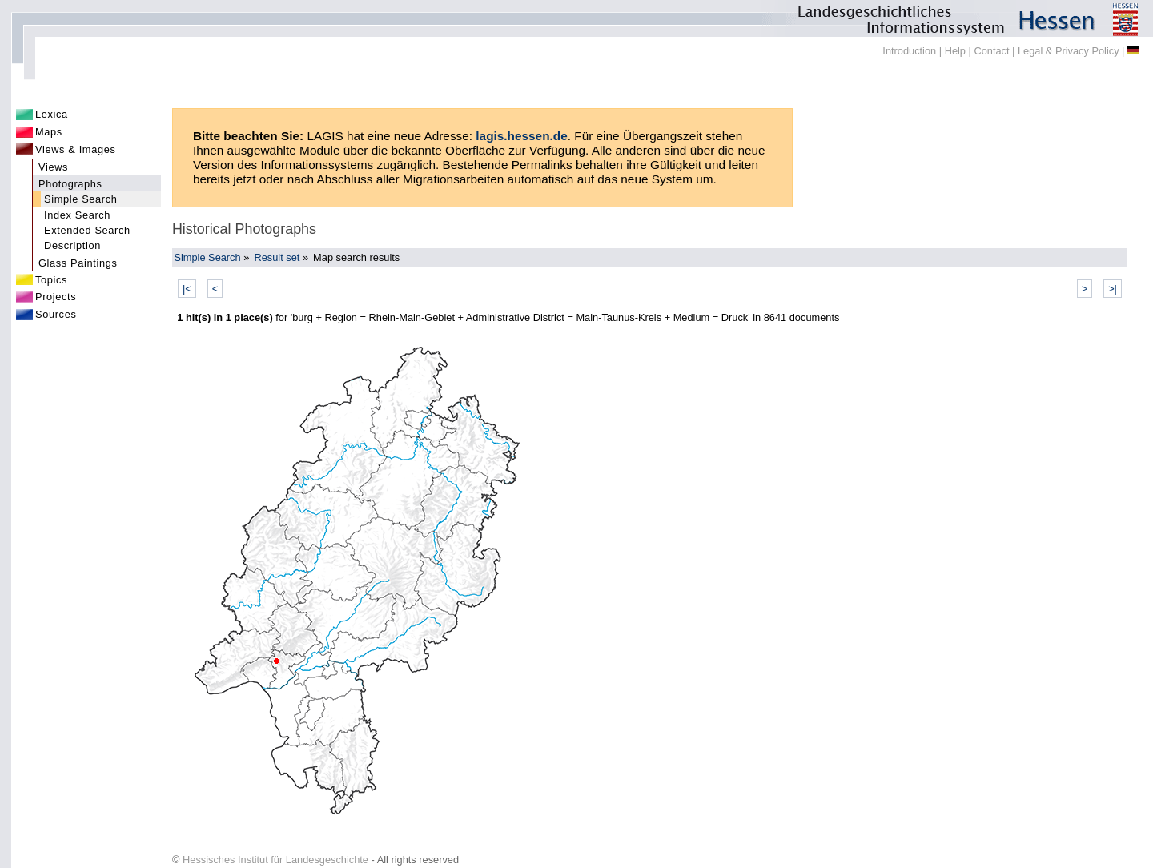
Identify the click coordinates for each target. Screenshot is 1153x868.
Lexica (51, 114)
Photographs (70, 184)
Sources (55, 314)
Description (72, 245)
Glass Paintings (78, 263)
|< (187, 289)
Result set (276, 257)
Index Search (77, 215)
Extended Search (87, 230)
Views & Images (75, 149)
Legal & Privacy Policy (1068, 51)
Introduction (909, 51)
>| (1112, 289)
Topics (51, 280)
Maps (48, 132)
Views (53, 167)
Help (955, 51)
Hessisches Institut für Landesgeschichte (275, 860)
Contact (991, 51)
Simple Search (81, 199)
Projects (55, 297)
